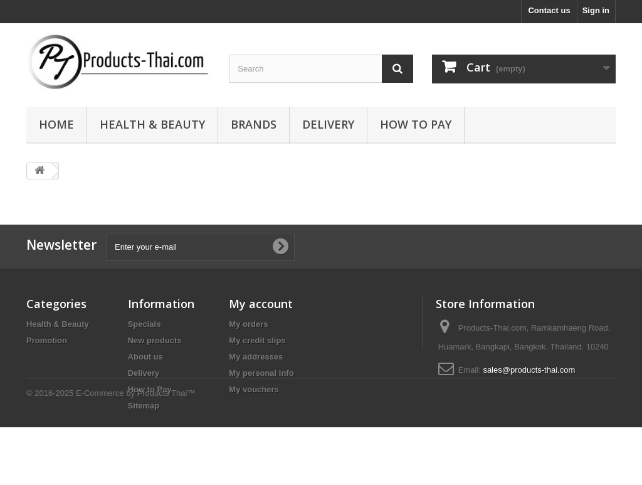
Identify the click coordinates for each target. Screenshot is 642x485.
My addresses (256, 356)
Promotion (46, 340)
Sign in (595, 10)
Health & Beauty (152, 124)
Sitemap (144, 405)
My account (261, 303)
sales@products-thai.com (529, 370)
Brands (253, 124)
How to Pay (415, 124)
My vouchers (253, 389)
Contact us (549, 10)
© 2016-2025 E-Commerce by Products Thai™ (110, 451)
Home (56, 124)
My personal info (261, 373)
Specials (144, 324)
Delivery (328, 124)
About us (145, 356)
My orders (248, 324)
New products (155, 340)
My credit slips (257, 340)
